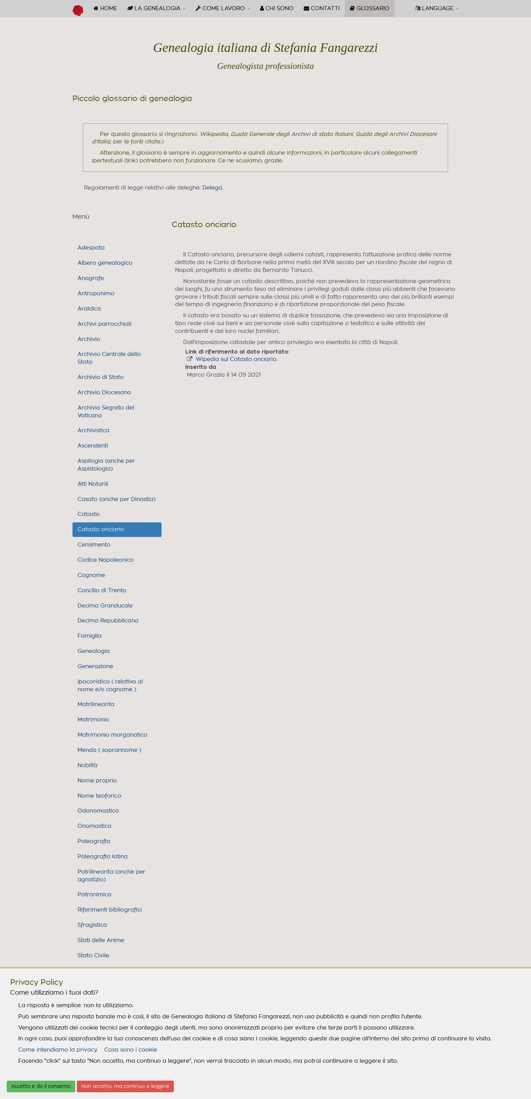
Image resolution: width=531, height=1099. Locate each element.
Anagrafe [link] (91, 278)
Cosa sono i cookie (130, 1050)
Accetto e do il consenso (41, 1086)
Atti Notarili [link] (93, 484)
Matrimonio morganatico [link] (112, 735)
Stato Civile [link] (93, 955)
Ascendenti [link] (93, 445)
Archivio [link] (89, 339)
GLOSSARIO (372, 11)
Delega (212, 188)
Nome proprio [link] (97, 780)
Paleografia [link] (94, 841)
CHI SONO (277, 8)
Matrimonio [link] (93, 719)
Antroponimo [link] (96, 293)
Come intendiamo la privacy (58, 1050)
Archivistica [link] (93, 430)
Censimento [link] (94, 544)
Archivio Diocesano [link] (104, 392)
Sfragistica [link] (92, 925)
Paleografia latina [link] (103, 856)
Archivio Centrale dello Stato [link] (109, 358)
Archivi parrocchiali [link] (104, 324)
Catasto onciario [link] (101, 529)
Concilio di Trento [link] (102, 590)
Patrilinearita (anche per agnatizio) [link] (111, 875)
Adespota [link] (91, 248)
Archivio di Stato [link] (101, 377)
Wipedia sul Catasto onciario (236, 359)
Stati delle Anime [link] (101, 940)
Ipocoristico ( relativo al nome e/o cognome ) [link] (110, 685)
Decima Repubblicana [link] (108, 620)
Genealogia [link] (94, 651)
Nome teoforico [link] (99, 796)
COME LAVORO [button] (223, 8)
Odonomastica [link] (98, 811)
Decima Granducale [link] (105, 605)
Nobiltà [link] (88, 765)
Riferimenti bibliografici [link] (110, 910)
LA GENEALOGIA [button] (156, 8)
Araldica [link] (89, 309)
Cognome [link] (91, 575)
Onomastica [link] (94, 826)
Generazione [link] (95, 666)
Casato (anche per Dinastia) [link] (116, 499)
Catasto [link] (89, 514)
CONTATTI (322, 8)
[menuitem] (105, 8)
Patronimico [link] (94, 894)
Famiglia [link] (90, 636)
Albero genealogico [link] (105, 263)
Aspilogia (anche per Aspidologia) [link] (106, 465)
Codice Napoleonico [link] (106, 560)
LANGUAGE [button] (437, 8)
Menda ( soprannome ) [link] (109, 750)
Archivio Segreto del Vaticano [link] (106, 411)
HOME (105, 8)
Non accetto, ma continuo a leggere (125, 1086)
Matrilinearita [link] (96, 704)
